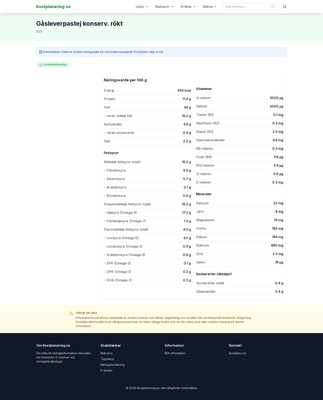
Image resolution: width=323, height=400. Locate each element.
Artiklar (188, 7)
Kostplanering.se (53, 6)
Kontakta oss (237, 353)
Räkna (210, 7)
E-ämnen (106, 370)
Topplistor (107, 359)
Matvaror (164, 7)
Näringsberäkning (113, 364)
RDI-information (175, 353)
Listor (142, 7)
